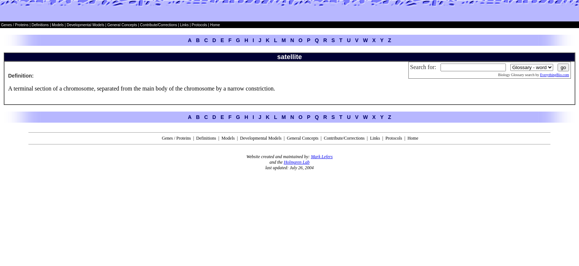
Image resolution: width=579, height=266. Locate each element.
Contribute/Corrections (158, 25)
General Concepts (122, 25)
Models (58, 25)
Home (215, 25)
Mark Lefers (322, 156)
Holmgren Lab (296, 162)
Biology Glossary (511, 75)
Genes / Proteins (14, 25)
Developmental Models (86, 25)
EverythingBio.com (554, 75)
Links (184, 25)
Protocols (199, 25)
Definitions (40, 25)
